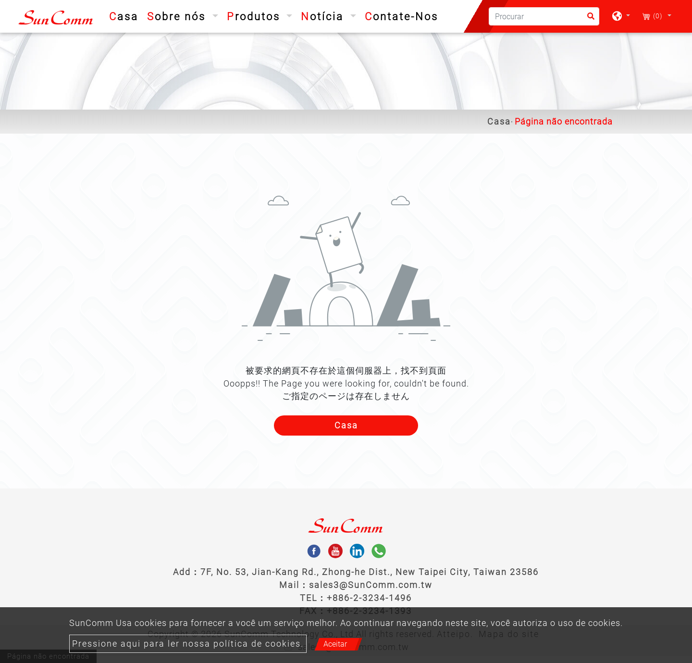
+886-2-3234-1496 (369, 598)
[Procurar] (544, 16)
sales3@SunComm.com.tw (370, 585)
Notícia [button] (324, 17)
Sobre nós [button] (178, 17)
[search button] (588, 19)
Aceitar (335, 644)
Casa (125, 15)
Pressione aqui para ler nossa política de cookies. (188, 644)
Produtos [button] (255, 17)
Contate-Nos (401, 17)
